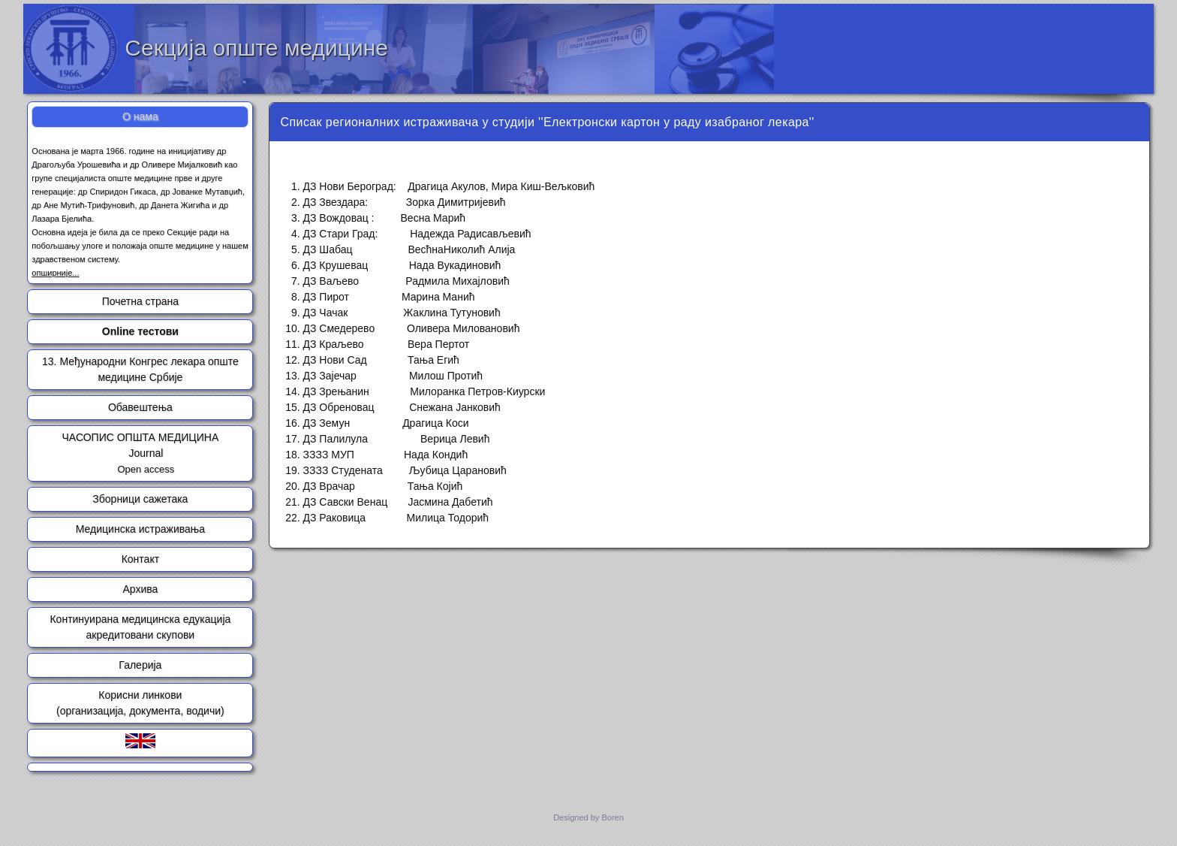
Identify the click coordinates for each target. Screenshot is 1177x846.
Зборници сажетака (140, 499)
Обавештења (140, 407)
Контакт (140, 559)
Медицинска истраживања (140, 529)
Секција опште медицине (256, 47)
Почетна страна (140, 301)
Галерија (140, 665)
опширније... (55, 272)
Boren (612, 817)
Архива (140, 589)
